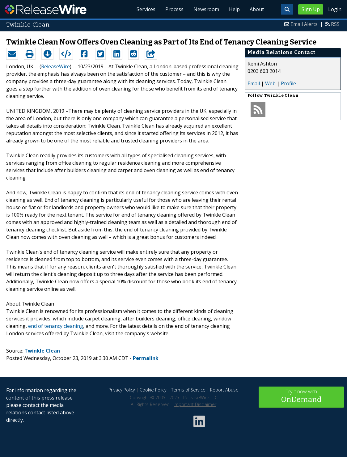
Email (254, 83)
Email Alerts (304, 24)
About (257, 9)
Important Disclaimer (195, 404)
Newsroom (206, 9)
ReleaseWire (45, 9)
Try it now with (301, 396)
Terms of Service (188, 390)
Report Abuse (224, 390)
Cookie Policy (153, 390)
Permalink (146, 358)
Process (174, 9)
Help (234, 9)
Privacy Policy (121, 390)
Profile (288, 83)
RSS (335, 24)
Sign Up (311, 9)
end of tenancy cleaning (55, 326)
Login (334, 9)
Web (270, 83)
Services (146, 9)
